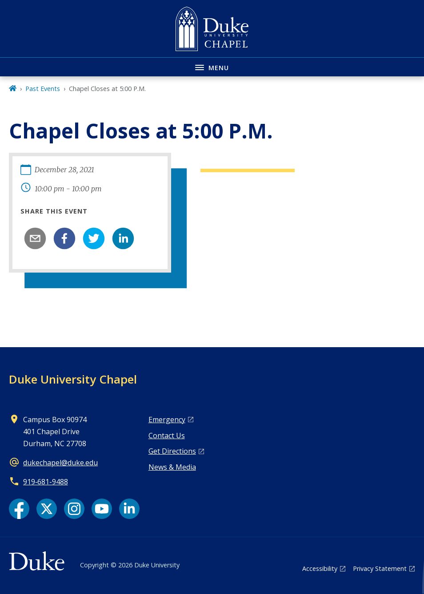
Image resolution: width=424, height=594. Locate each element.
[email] (35, 238)
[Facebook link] (19, 509)
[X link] (46, 509)
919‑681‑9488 (45, 482)
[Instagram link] (74, 509)
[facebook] (64, 238)
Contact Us (166, 435)
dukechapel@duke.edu (60, 462)
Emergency (166, 419)
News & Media (172, 467)
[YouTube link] (102, 509)
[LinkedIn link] (129, 509)
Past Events (42, 88)
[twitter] (94, 238)
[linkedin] (123, 238)
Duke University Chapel (73, 379)
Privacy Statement (380, 568)
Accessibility (319, 568)
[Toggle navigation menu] (212, 66)
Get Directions (172, 451)
